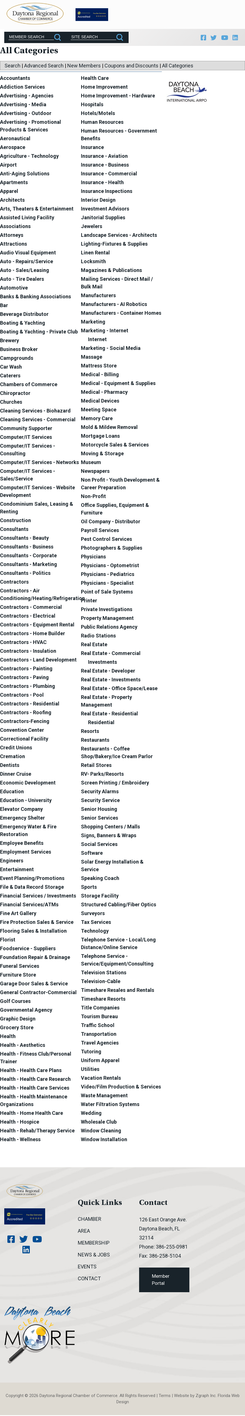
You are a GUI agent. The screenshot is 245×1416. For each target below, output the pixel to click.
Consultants (14, 530)
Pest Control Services (106, 540)
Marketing (93, 323)
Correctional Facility (24, 740)
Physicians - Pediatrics (107, 575)
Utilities (90, 1070)
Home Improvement (104, 88)
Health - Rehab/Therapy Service (37, 1131)
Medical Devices (100, 402)
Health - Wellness (20, 1140)
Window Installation (104, 1140)
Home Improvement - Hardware (118, 96)
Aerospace (12, 148)
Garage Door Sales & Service (34, 984)
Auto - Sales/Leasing (24, 271)
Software (92, 854)
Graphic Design (17, 1019)
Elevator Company (21, 810)
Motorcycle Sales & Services (115, 445)
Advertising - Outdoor (25, 114)
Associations (15, 227)
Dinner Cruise (15, 775)
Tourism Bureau (99, 1017)
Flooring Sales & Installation (33, 932)
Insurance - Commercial (109, 174)
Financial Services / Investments (38, 897)
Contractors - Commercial (31, 608)
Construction (15, 521)
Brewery (9, 341)
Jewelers (91, 227)
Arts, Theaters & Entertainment (37, 209)
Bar (4, 306)
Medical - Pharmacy (104, 393)
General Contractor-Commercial (38, 993)
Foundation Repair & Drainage (35, 958)
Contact (89, 1279)
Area (84, 1232)
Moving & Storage (102, 454)
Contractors (14, 583)
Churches (11, 403)
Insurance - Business (105, 166)
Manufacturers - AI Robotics (114, 305)
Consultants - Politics (25, 574)
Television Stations (103, 973)
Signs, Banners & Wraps (108, 836)
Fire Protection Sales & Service (37, 923)
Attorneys (11, 236)
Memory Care (97, 419)
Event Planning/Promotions (32, 879)
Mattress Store (99, 366)
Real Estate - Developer (108, 672)
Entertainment (17, 870)
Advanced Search (44, 66)
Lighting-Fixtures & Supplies (114, 245)
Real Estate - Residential (109, 714)
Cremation (12, 757)
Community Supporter (26, 429)
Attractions (13, 245)
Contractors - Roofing (25, 713)
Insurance (92, 148)
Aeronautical (15, 139)
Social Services (99, 845)
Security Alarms (100, 792)
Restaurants (95, 741)
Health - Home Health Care (31, 1114)
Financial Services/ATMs (29, 905)
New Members (84, 66)
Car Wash (11, 368)
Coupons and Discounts (131, 66)
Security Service (100, 801)
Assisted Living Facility (27, 218)
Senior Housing (99, 810)
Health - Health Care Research (35, 1080)
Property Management (107, 619)
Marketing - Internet (104, 331)
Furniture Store (18, 976)
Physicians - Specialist (107, 584)
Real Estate (94, 645)
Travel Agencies (100, 1044)
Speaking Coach (100, 879)
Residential (101, 723)
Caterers (10, 376)
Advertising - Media (23, 105)
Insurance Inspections (106, 192)
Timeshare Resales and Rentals (117, 991)
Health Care (95, 79)
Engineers (11, 861)
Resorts (90, 732)
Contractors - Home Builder (32, 634)
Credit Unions (16, 748)
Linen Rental (95, 253)
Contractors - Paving (24, 678)
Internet (97, 340)
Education (12, 792)
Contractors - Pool (22, 696)
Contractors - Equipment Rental (37, 625)
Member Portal (160, 1280)
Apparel (9, 192)
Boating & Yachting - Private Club (39, 332)
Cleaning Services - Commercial (38, 420)
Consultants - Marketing (28, 565)
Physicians (93, 557)
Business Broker (19, 350)
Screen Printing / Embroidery (115, 783)
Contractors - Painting (26, 669)
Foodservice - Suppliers (28, 949)
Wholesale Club (99, 1123)
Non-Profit (93, 497)
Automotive (14, 289)
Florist (7, 940)
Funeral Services (19, 967)
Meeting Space (98, 410)
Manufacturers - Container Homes (121, 314)
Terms (165, 1396)
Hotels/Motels (98, 114)
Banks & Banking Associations (35, 297)
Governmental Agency (26, 1011)
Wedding (91, 1114)
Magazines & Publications (111, 271)
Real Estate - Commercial (111, 654)
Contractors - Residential (29, 704)
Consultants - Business (26, 547)
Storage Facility (100, 897)
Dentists (9, 766)
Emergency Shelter (22, 819)
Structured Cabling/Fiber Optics (118, 905)
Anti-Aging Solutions (24, 174)
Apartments (14, 183)
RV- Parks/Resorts (102, 775)
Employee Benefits (21, 844)
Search (12, 66)
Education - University (26, 801)
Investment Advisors (105, 209)
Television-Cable (100, 982)
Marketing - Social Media (111, 349)
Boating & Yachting (22, 324)
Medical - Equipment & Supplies (118, 384)
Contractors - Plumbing (27, 687)
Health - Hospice (19, 1123)
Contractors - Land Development (38, 661)
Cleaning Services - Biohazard (35, 411)
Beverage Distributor (24, 315)
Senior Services (99, 819)
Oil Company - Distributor (110, 522)
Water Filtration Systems (110, 1105)
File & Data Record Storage (32, 888)
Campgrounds (16, 359)
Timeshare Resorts (103, 1000)
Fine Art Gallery (18, 914)
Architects (12, 201)
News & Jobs (94, 1255)
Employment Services (25, 853)
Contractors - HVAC (23, 643)
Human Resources (102, 123)
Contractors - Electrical (27, 617)
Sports (89, 888)
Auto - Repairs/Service (26, 262)
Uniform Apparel (100, 1061)
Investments (102, 663)
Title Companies (100, 1008)
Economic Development (28, 783)
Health (8, 1037)
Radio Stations (98, 636)
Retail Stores (96, 766)
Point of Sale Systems (107, 593)
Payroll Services (100, 531)
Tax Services (96, 923)
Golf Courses (15, 1002)
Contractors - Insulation (28, 652)
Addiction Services (22, 88)
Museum (91, 463)
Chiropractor (15, 394)
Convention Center (22, 731)
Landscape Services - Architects (119, 236)
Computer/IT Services (26, 438)
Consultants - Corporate (28, 556)
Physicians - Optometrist (110, 566)
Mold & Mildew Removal (109, 428)
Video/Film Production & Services (121, 1087)
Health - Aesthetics (22, 1046)
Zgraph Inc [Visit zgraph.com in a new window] (206, 1396)
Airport (8, 166)
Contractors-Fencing (24, 722)
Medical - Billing (100, 375)
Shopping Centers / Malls (110, 827)
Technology (95, 932)
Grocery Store (16, 1028)
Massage (91, 358)
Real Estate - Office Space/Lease (119, 689)
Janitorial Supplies (103, 218)
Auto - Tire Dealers (22, 280)
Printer (89, 601)
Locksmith (93, 262)
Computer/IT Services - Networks (39, 463)
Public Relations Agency (109, 628)
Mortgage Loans (100, 437)
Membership (94, 1244)
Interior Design (98, 201)
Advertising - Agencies (26, 96)
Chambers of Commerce (28, 385)
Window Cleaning (101, 1131)
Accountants (15, 79)
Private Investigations (106, 610)
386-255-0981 (172, 1248)
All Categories (177, 66)
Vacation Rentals (101, 1079)
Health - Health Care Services (34, 1089)
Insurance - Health (102, 183)
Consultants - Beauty (24, 539)
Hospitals (92, 105)
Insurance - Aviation (104, 157)
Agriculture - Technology (29, 157)
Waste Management (104, 1096)
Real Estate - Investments (111, 680)
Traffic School (97, 1026)
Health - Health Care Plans (31, 1071)
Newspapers (95, 472)
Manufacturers (98, 296)
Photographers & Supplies (111, 549)
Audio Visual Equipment (28, 253)
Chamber (89, 1220)
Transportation (98, 1035)
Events (87, 1267)
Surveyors (93, 914)
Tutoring (91, 1052)
